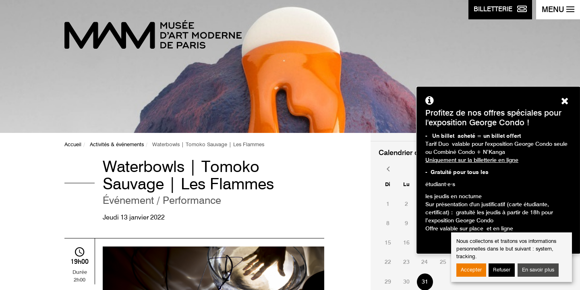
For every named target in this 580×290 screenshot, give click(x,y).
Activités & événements (117, 144)
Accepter (471, 270)
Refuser (501, 270)
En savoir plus (538, 270)
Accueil (72, 144)
